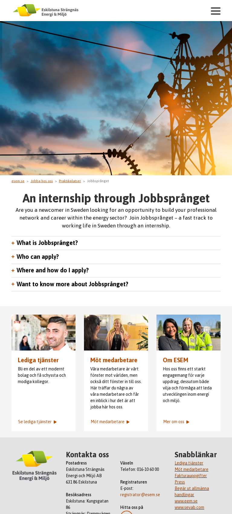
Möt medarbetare (113, 360)
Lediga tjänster (38, 360)
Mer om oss (176, 421)
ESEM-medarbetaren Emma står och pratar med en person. (116, 333)
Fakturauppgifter (191, 475)
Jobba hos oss (42, 181)
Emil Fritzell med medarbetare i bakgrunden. (43, 333)
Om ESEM (175, 360)
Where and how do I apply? (53, 270)
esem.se (17, 181)
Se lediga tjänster (37, 421)
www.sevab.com (189, 507)
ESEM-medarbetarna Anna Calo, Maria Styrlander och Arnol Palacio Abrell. (188, 333)
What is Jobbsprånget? (47, 243)
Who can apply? (38, 256)
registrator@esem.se (140, 494)
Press (180, 482)
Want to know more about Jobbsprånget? (72, 284)
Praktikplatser (70, 181)
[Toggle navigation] (216, 11)
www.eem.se (186, 501)
